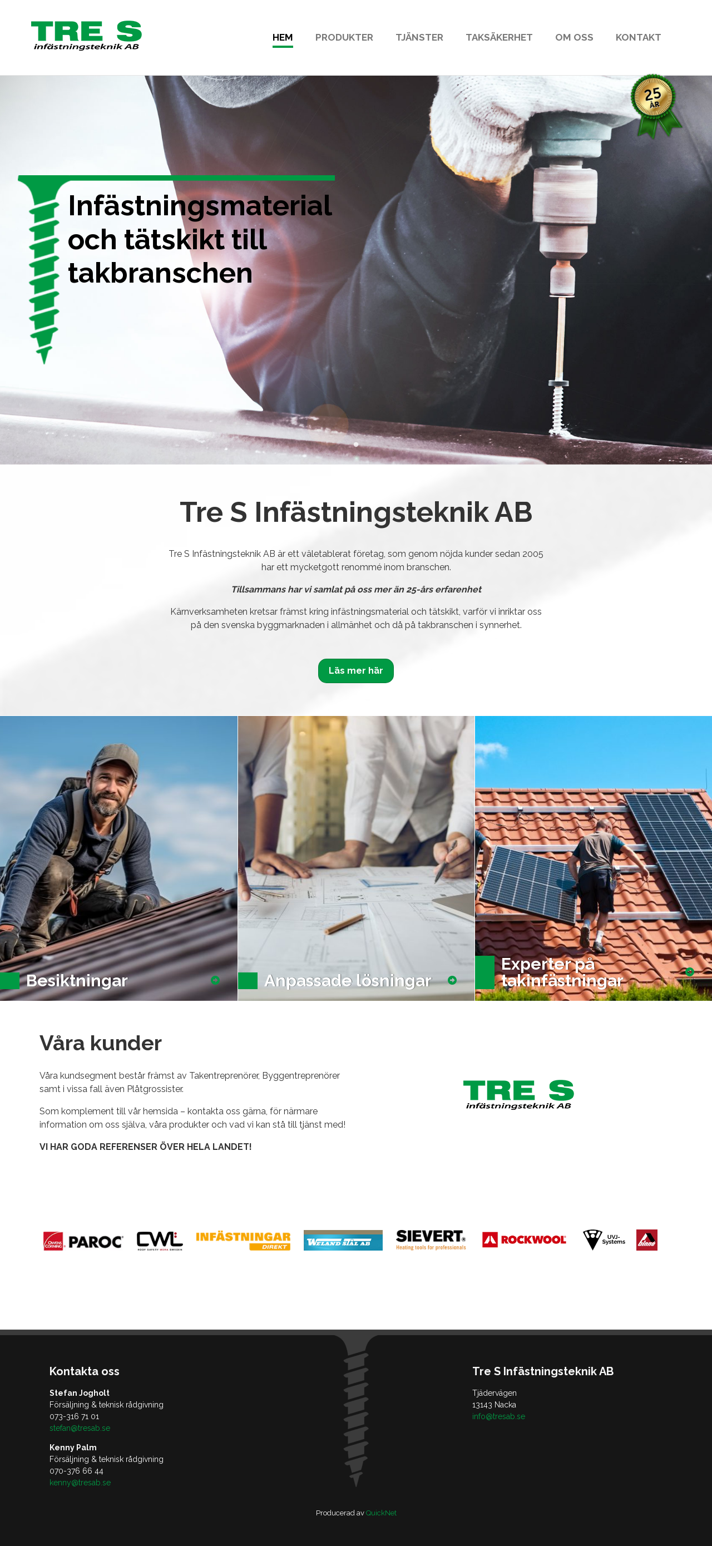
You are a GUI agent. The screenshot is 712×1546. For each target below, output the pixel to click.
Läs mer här (356, 670)
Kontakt (638, 37)
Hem (283, 37)
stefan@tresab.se (80, 1428)
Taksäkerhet (499, 37)
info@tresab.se (498, 1416)
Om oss (574, 37)
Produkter (344, 37)
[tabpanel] (356, 270)
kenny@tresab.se (80, 1482)
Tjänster (419, 37)
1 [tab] (356, 445)
